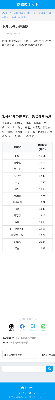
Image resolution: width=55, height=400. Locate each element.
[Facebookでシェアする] (22, 328)
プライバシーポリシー (27, 393)
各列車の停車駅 (20, 342)
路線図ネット (28, 4)
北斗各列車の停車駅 (26, 338)
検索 (49, 369)
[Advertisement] (27, 78)
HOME (27, 388)
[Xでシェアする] (11, 328)
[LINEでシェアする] (43, 328)
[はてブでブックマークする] (32, 328)
